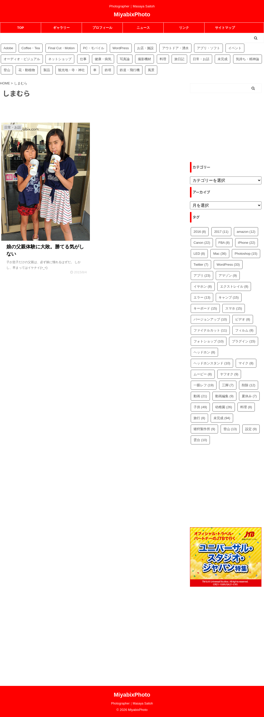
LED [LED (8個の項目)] (199, 253)
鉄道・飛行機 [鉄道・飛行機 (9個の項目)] (130, 70)
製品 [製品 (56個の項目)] (46, 70)
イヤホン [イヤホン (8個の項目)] (203, 286)
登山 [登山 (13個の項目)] (230, 429)
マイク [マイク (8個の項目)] (246, 363)
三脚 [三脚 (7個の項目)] (228, 385)
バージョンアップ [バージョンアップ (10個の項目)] (210, 319)
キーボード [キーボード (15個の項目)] (205, 308)
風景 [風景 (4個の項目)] (151, 70)
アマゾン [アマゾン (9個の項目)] (228, 275)
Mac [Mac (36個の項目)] (219, 253)
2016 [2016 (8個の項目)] (200, 232)
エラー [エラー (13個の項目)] (202, 297)
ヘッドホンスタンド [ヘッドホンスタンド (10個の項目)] (212, 363)
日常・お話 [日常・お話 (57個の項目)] (201, 59)
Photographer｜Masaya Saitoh (132, 703)
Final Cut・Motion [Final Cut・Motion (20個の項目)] (61, 48)
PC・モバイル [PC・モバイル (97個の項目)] (93, 48)
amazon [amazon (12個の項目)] (246, 232)
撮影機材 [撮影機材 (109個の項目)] (144, 59)
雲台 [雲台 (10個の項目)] (200, 440)
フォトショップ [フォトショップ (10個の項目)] (209, 341)
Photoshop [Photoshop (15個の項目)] (246, 253)
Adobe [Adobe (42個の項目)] (8, 48)
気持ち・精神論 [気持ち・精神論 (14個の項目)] (247, 59)
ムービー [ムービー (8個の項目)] (203, 374)
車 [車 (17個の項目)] (95, 70)
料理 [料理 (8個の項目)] (246, 407)
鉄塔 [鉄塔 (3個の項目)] (108, 70)
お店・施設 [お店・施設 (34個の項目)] (145, 48)
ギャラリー (61, 28)
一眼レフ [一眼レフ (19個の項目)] (204, 385)
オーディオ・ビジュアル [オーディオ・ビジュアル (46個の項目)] (22, 59)
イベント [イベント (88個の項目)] (235, 48)
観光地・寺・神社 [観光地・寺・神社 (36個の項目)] (71, 70)
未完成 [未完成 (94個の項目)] (222, 59)
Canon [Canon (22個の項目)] (202, 243)
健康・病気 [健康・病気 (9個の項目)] (103, 59)
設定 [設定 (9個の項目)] (251, 429)
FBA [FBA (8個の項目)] (224, 243)
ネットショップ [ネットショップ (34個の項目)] (59, 59)
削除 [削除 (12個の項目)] (248, 385)
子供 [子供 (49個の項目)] (200, 407)
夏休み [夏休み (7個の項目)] (249, 396)
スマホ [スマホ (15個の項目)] (233, 308)
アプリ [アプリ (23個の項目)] (202, 275)
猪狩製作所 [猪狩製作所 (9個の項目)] (204, 429)
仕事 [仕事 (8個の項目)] (83, 59)
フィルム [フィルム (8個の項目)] (244, 330)
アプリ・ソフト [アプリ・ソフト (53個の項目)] (208, 48)
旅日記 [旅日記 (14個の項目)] (179, 59)
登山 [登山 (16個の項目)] (7, 70)
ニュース (143, 28)
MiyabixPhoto (132, 14)
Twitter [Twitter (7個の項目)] (201, 264)
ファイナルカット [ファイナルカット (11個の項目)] (210, 330)
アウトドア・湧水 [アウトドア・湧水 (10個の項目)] (175, 48)
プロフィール (102, 28)
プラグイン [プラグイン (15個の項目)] (243, 341)
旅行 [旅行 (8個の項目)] (199, 418)
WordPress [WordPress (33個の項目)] (228, 264)
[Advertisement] (225, 127)
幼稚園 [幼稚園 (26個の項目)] (223, 407)
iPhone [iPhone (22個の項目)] (246, 243)
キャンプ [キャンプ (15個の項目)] (229, 297)
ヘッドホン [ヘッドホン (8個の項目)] (204, 352)
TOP (20, 28)
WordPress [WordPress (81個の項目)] (121, 48)
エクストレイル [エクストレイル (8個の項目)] (234, 286)
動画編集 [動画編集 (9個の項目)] (224, 396)
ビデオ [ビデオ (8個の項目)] (242, 319)
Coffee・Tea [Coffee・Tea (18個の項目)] (30, 48)
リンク (184, 28)
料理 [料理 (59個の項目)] (163, 59)
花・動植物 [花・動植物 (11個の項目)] (26, 70)
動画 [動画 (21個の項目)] (200, 396)
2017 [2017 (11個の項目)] (221, 232)
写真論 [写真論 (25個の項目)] (125, 59)
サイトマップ (225, 28)
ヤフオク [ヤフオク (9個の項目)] (229, 374)
